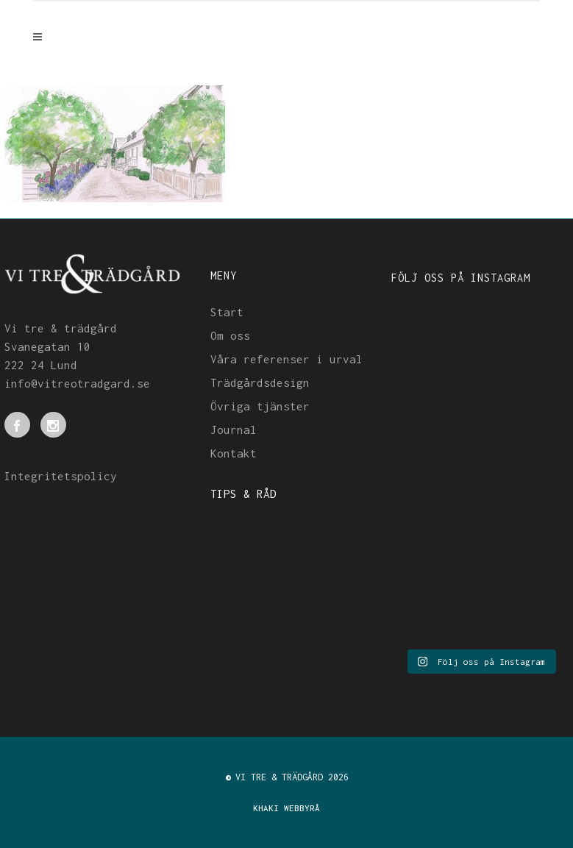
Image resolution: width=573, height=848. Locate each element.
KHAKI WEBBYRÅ (286, 808)
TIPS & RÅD (243, 493)
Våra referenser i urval (286, 359)
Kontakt (233, 453)
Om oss (230, 335)
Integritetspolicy (60, 475)
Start (226, 311)
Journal (233, 429)
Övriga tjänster (260, 406)
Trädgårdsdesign (260, 382)
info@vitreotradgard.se (77, 383)
